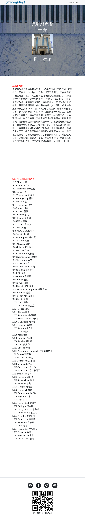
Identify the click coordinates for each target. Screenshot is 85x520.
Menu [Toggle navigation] (73, 2)
